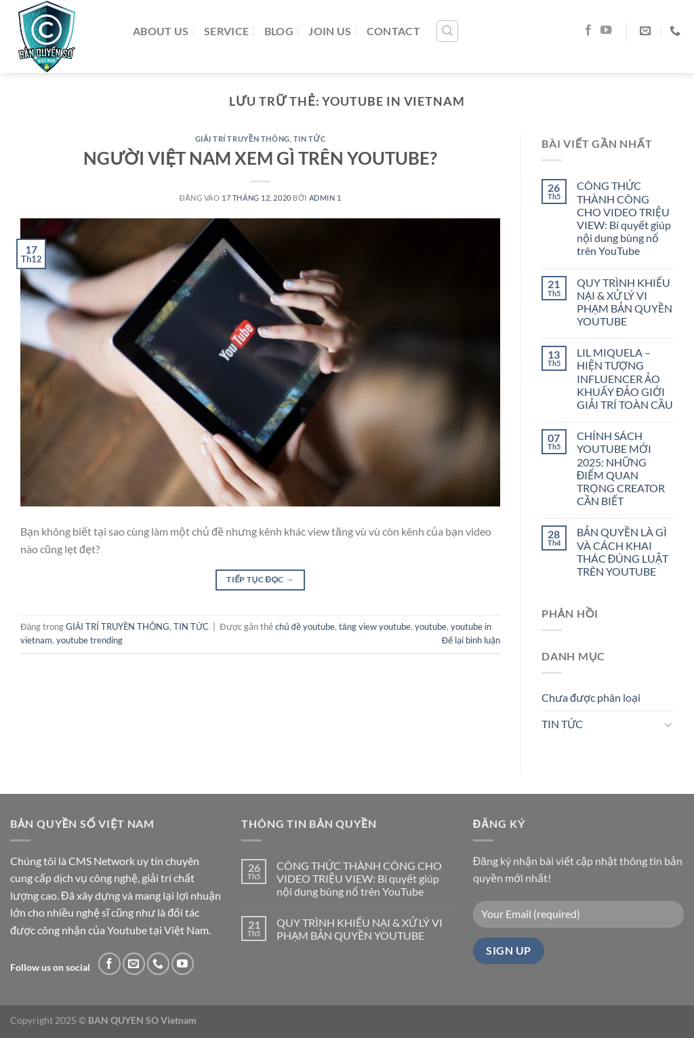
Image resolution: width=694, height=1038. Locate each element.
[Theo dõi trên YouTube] (605, 30)
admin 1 (325, 197)
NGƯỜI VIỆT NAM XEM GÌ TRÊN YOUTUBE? (260, 158)
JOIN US (329, 30)
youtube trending (89, 640)
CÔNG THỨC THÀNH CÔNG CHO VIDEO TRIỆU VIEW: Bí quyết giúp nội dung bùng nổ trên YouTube (624, 218)
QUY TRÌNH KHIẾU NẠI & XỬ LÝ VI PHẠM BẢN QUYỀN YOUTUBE (624, 302)
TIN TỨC (309, 138)
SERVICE (226, 30)
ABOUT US (161, 30)
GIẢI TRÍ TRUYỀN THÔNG (242, 138)
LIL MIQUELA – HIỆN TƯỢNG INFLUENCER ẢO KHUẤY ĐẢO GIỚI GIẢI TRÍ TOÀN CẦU (625, 378)
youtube (431, 626)
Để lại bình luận (471, 640)
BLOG (278, 30)
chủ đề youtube (305, 626)
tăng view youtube (375, 626)
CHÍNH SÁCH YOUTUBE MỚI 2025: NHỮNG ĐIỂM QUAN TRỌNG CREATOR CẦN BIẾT (621, 468)
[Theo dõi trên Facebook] (588, 30)
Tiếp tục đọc (259, 579)
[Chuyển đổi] (668, 724)
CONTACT (393, 30)
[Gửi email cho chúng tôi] (134, 964)
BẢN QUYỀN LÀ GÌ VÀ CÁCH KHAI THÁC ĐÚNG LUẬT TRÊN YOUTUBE (623, 551)
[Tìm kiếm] (447, 31)
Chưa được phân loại (591, 697)
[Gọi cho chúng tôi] (158, 964)
